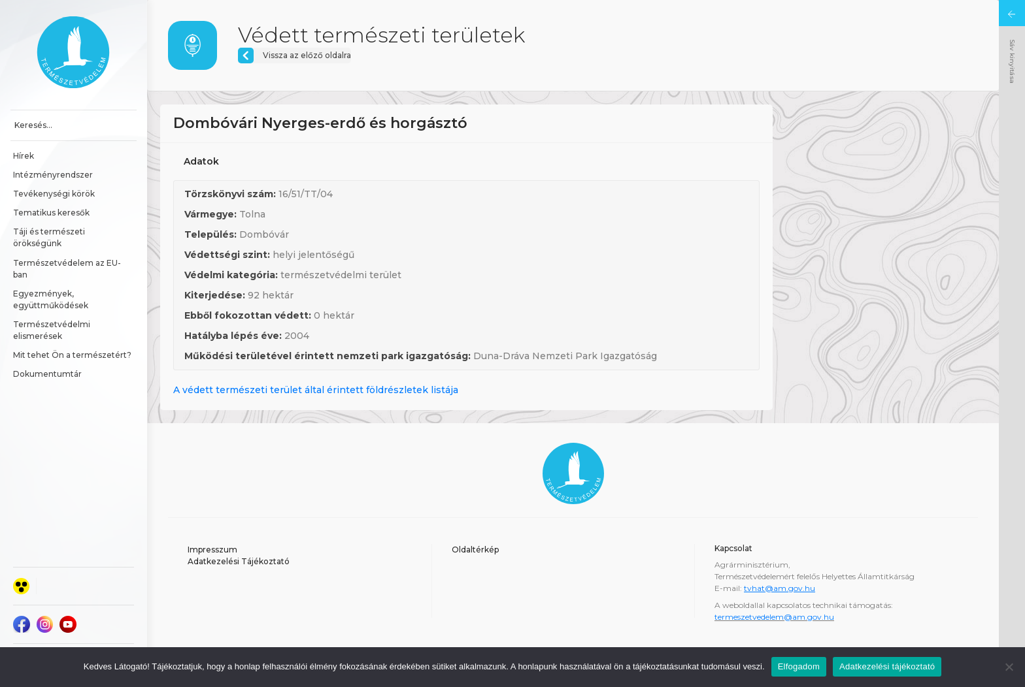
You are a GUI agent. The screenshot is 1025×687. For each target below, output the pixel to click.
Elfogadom (799, 666)
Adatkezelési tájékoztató (887, 666)
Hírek (23, 156)
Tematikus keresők (51, 212)
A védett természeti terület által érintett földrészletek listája (315, 390)
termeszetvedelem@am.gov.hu (774, 617)
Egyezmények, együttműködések (50, 299)
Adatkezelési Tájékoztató (239, 561)
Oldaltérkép (475, 549)
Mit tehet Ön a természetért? (72, 355)
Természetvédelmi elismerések (52, 330)
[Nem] (1008, 666)
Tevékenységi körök (54, 194)
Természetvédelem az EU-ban (67, 269)
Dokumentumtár (47, 374)
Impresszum (212, 549)
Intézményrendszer (53, 175)
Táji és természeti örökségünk (50, 237)
